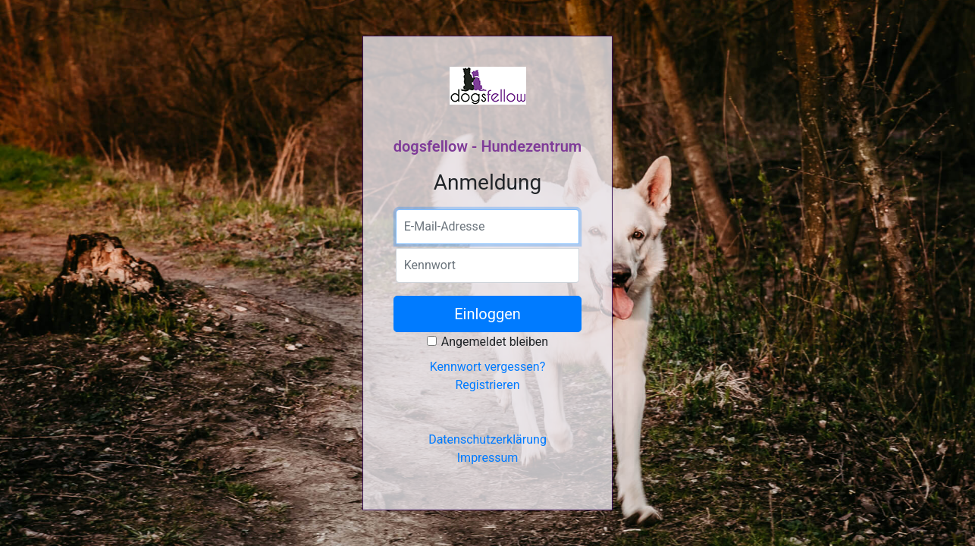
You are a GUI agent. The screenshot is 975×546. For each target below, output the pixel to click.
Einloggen (487, 314)
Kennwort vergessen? (487, 366)
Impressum (488, 457)
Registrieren (487, 385)
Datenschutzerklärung (487, 439)
